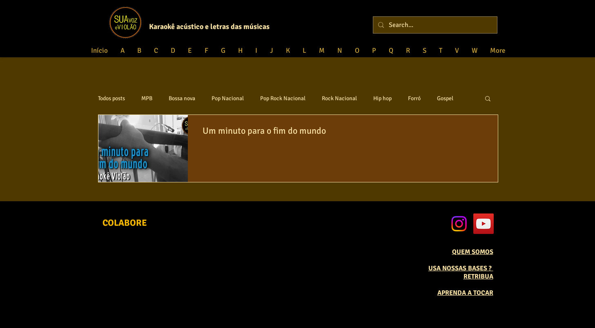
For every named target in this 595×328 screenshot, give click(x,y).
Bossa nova (182, 98)
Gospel (445, 98)
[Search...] (434, 25)
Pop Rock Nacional (282, 98)
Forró (414, 98)
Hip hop (382, 98)
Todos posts (111, 98)
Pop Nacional (228, 98)
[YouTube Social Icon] (483, 223)
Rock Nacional (339, 98)
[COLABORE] (125, 223)
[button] (488, 99)
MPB (146, 98)
